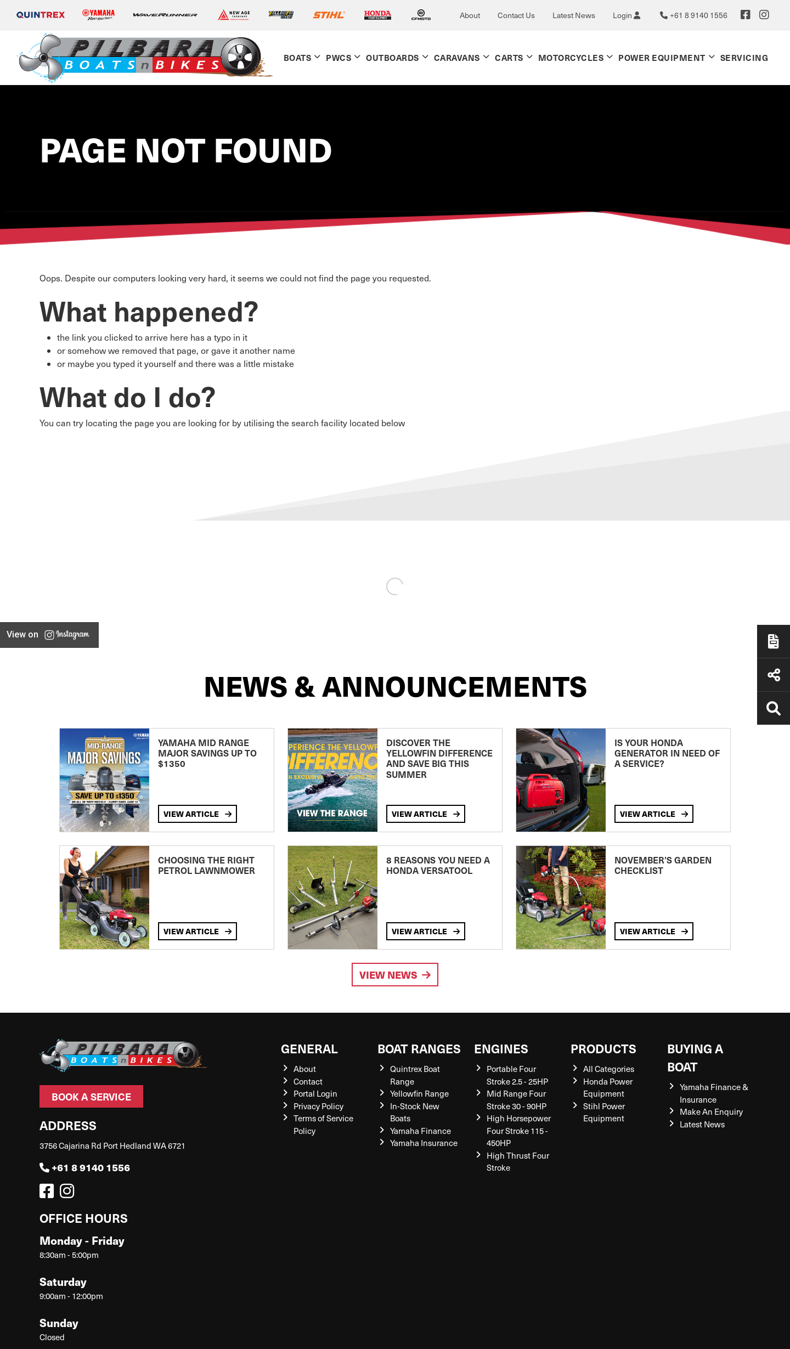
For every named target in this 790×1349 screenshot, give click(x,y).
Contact (308, 1081)
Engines (501, 1048)
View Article (197, 813)
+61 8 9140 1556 (85, 1167)
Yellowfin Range (419, 1093)
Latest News (573, 15)
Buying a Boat (695, 1057)
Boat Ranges (419, 1048)
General (309, 1048)
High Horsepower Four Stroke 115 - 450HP (519, 1130)
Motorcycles (571, 57)
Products (603, 1048)
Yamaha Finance (420, 1130)
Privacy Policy (318, 1105)
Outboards (392, 57)
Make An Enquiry (711, 1111)
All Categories (608, 1068)
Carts (509, 57)
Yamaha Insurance (424, 1142)
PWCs (338, 57)
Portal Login (315, 1093)
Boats (298, 57)
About (470, 15)
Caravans (457, 57)
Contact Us (516, 15)
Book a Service (91, 1096)
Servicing (744, 57)
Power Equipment (662, 57)
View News (395, 974)
